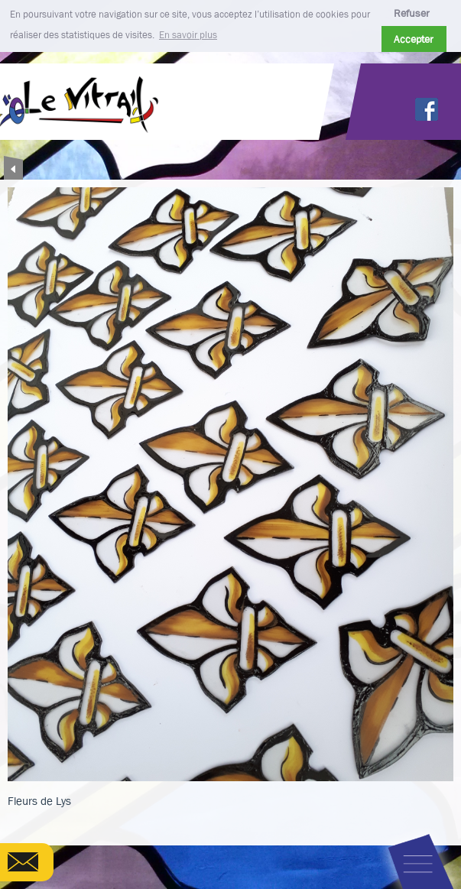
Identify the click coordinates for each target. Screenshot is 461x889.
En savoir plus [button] (188, 34)
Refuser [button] (412, 13)
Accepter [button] (413, 39)
